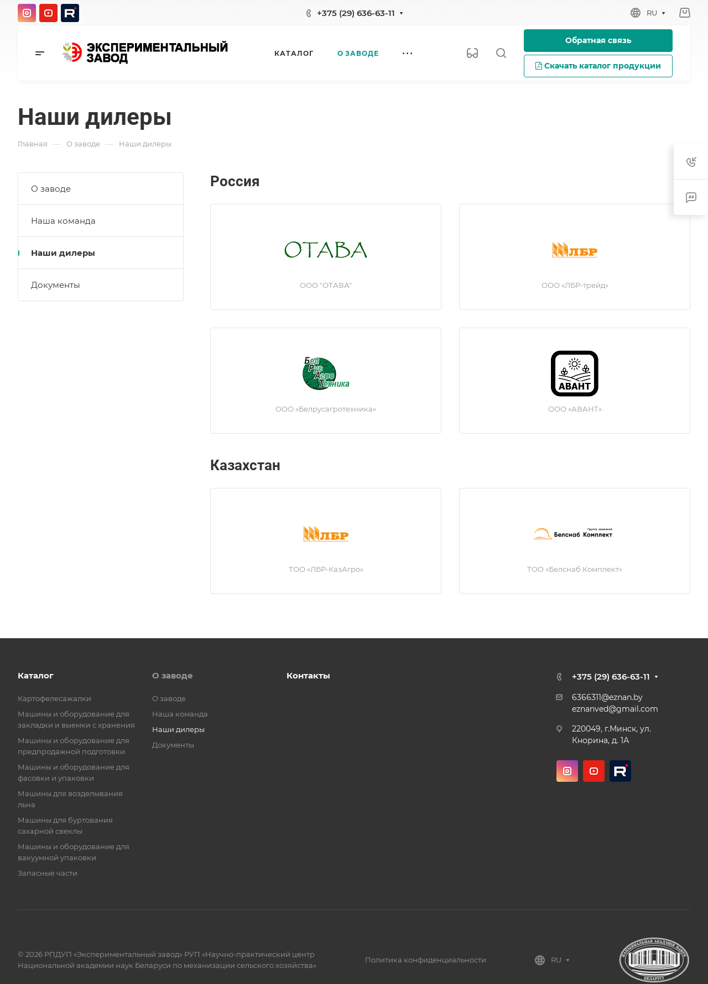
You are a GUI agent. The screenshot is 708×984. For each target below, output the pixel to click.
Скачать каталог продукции (598, 66)
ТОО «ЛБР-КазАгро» (326, 569)
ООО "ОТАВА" (326, 285)
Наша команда (63, 220)
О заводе (51, 188)
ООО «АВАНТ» (575, 408)
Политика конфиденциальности (425, 959)
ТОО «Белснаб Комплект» (574, 569)
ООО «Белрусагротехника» (325, 408)
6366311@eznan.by (607, 697)
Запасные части (47, 873)
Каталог (36, 675)
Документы (55, 285)
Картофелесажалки (54, 698)
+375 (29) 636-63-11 (356, 13)
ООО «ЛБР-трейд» (575, 285)
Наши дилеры (63, 253)
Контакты (308, 675)
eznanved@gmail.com (615, 709)
